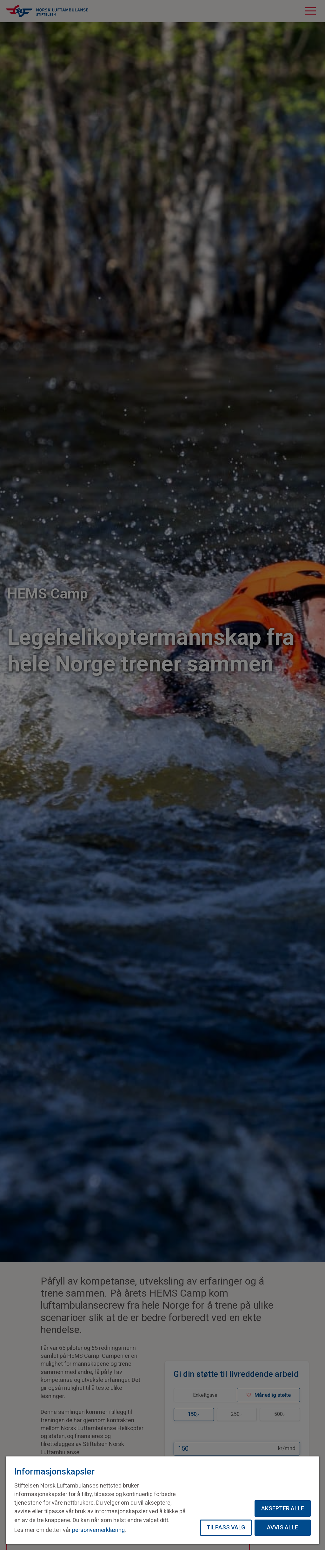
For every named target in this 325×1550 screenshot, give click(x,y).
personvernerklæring (98, 1530)
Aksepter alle (282, 1508)
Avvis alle (282, 1527)
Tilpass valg (226, 1527)
